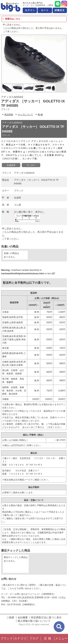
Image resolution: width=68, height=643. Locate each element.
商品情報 (7, 114)
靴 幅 (39, 114)
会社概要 (23, 617)
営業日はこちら (11, 19)
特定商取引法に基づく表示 (46, 617)
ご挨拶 (10, 617)
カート (45, 10)
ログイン (30, 10)
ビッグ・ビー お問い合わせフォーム (18, 594)
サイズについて (24, 114)
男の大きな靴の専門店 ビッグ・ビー (10, 7)
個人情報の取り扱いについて (34, 620)
